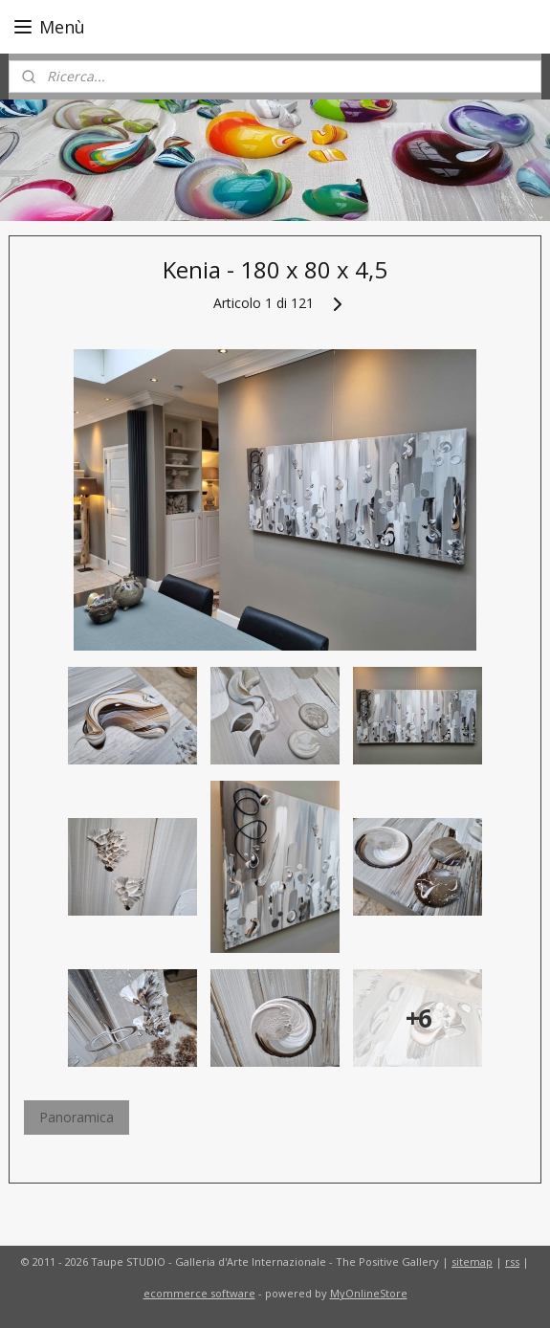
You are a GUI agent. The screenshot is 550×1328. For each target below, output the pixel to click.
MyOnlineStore (368, 1293)
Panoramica (76, 1117)
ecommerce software (199, 1293)
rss (512, 1261)
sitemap (472, 1261)
